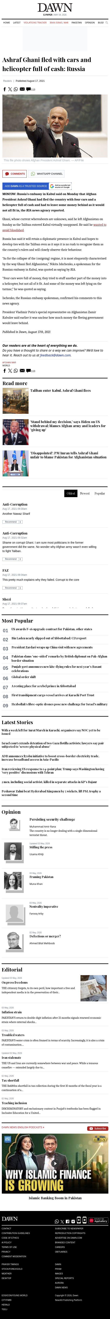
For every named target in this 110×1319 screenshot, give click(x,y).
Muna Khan (36, 884)
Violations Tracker (35, 22)
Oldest (71, 493)
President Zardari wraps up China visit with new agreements (52, 647)
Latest (16, 22)
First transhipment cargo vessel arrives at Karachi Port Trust (53, 695)
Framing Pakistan (41, 877)
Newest (85, 493)
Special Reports (64, 1278)
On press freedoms (15, 982)
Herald (6, 1305)
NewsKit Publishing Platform (68, 1300)
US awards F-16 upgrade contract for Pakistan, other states (52, 629)
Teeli (4, 1309)
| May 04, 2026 (55, 15)
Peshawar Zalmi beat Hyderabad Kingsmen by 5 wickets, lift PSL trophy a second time (51, 793)
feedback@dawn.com (55, 355)
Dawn (58, 1264)
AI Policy (7, 1242)
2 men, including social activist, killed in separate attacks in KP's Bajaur (49, 782)
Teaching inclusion (14, 1103)
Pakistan (77, 22)
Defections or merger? (45, 936)
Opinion (90, 22)
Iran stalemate (11, 1058)
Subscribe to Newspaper (69, 1229)
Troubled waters (13, 1035)
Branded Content (65, 1242)
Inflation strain (12, 1012)
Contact (6, 1229)
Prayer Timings (10, 1264)
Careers (60, 1247)
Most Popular (17, 620)
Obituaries (61, 1252)
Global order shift (24, 677)
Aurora (59, 1283)
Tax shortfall (10, 1080)
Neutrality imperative (44, 906)
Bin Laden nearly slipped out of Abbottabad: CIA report (49, 638)
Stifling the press (41, 847)
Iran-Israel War (59, 22)
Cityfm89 (6, 1300)
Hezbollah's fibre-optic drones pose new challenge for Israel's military (60, 704)
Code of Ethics (10, 1238)
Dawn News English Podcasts (23, 1127)
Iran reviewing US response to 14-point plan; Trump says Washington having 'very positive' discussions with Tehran (53, 771)
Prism (58, 1269)
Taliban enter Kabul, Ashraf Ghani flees (60, 390)
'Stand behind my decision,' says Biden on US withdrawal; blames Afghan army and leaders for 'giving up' (68, 426)
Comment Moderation (14, 1256)
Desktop (6, 1278)
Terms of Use (9, 1247)
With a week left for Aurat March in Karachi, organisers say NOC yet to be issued (51, 732)
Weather (7, 1274)
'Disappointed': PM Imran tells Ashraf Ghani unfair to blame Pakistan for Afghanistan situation (68, 455)
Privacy (6, 1252)
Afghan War (9, 362)
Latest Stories (17, 722)
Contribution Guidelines (16, 1233)
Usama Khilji (37, 854)
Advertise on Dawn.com (68, 1238)
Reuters (7, 81)
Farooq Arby (36, 913)
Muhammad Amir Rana (43, 826)
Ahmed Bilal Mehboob (42, 943)
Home (6, 22)
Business (103, 22)
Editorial (12, 969)
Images (59, 1274)
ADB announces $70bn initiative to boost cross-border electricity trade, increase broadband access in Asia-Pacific (50, 758)
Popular (100, 493)
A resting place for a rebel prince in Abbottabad (44, 686)
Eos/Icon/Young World (15, 1295)
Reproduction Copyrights (70, 1233)
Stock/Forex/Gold (12, 1269)
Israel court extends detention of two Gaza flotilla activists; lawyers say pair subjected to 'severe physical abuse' (53, 745)
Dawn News (61, 1287)
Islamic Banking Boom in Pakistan (55, 1198)
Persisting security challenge (52, 819)
